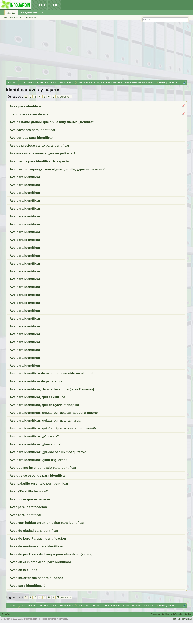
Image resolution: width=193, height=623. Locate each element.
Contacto (155, 614)
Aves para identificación (29, 585)
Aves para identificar (26, 106)
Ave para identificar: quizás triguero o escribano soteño (53, 428)
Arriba (188, 614)
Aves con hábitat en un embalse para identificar (47, 523)
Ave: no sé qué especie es (30, 499)
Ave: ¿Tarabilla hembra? (29, 491)
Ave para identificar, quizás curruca (37, 397)
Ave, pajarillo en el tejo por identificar (39, 483)
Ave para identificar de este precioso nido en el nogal (51, 373)
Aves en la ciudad (23, 570)
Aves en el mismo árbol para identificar (40, 562)
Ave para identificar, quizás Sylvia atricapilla (44, 405)
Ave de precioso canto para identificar (39, 145)
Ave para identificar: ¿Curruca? (34, 436)
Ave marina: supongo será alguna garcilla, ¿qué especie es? (57, 169)
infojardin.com (30, 619)
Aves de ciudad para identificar (34, 531)
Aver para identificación (28, 507)
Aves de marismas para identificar (36, 546)
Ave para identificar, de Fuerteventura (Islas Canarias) (52, 389)
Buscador (31, 17)
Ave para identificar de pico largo (36, 381)
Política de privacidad (182, 619)
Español (6, 614)
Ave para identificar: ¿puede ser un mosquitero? (48, 452)
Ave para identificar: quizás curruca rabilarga (45, 420)
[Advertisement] (96, 51)
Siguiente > (64, 96)
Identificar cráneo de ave (29, 114)
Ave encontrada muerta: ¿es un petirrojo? (42, 153)
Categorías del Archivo (32, 12)
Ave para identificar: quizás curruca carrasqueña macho (54, 413)
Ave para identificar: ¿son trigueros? (38, 460)
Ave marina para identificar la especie (39, 161)
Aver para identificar (25, 515)
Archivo (11, 13)
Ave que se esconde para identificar (38, 475)
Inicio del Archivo (13, 17)
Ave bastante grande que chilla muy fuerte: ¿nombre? (52, 122)
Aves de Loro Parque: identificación (38, 538)
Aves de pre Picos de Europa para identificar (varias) (51, 554)
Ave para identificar (25, 177)
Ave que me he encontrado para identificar (43, 468)
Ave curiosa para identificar (31, 138)
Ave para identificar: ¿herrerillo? (35, 444)
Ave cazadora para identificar (32, 130)
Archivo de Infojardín (172, 614)
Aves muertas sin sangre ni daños (36, 578)
